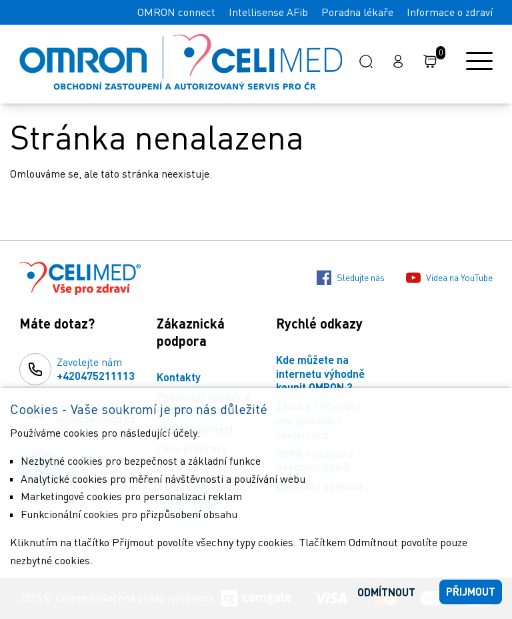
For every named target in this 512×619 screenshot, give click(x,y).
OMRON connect (176, 12)
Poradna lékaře (357, 12)
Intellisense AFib (268, 12)
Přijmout (470, 591)
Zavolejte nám (96, 369)
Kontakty (179, 377)
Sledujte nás (351, 277)
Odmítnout (386, 592)
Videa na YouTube (449, 278)
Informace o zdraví (450, 12)
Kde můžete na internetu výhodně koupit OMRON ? (320, 373)
